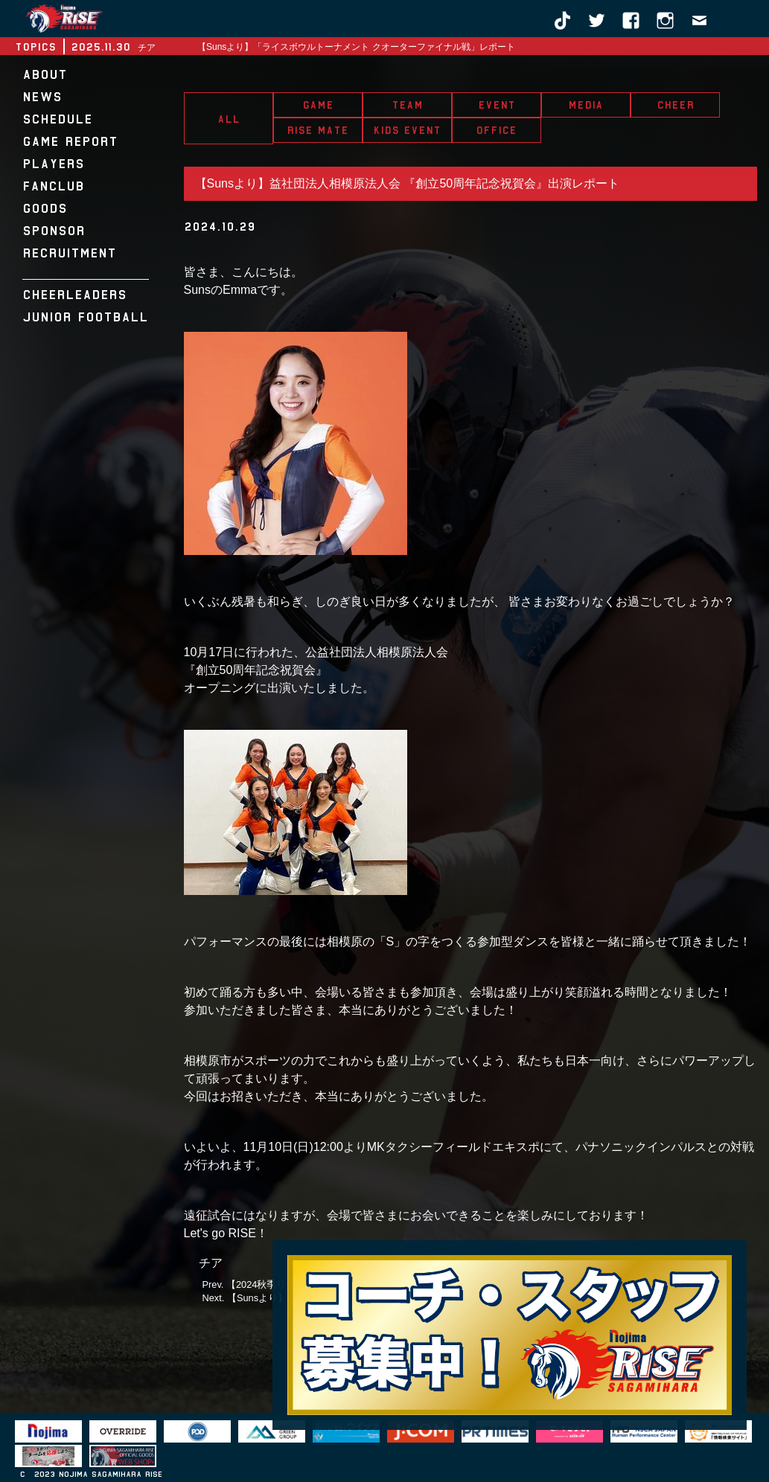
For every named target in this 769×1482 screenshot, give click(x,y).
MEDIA (585, 105)
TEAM (407, 105)
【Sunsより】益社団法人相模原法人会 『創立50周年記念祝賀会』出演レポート (407, 183)
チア (211, 1263)
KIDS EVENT (407, 130)
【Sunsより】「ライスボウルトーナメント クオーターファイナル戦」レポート (356, 47)
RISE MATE (317, 130)
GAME (318, 105)
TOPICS (35, 47)
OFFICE (496, 130)
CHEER (675, 105)
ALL (228, 119)
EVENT (496, 105)
